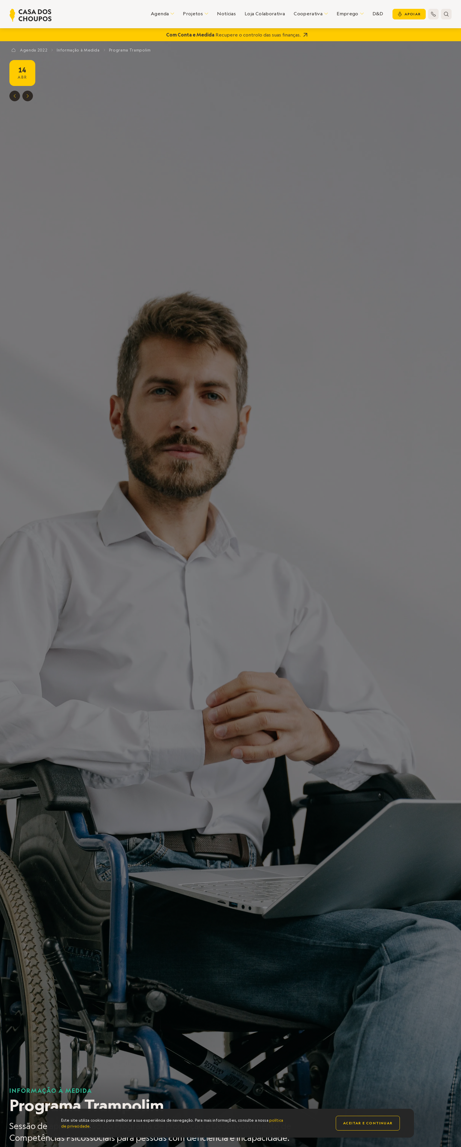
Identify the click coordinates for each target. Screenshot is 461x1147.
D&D (378, 13)
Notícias (226, 13)
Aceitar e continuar (367, 1123)
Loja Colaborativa (265, 13)
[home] (30, 15)
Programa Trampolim (130, 50)
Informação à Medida (50, 1090)
